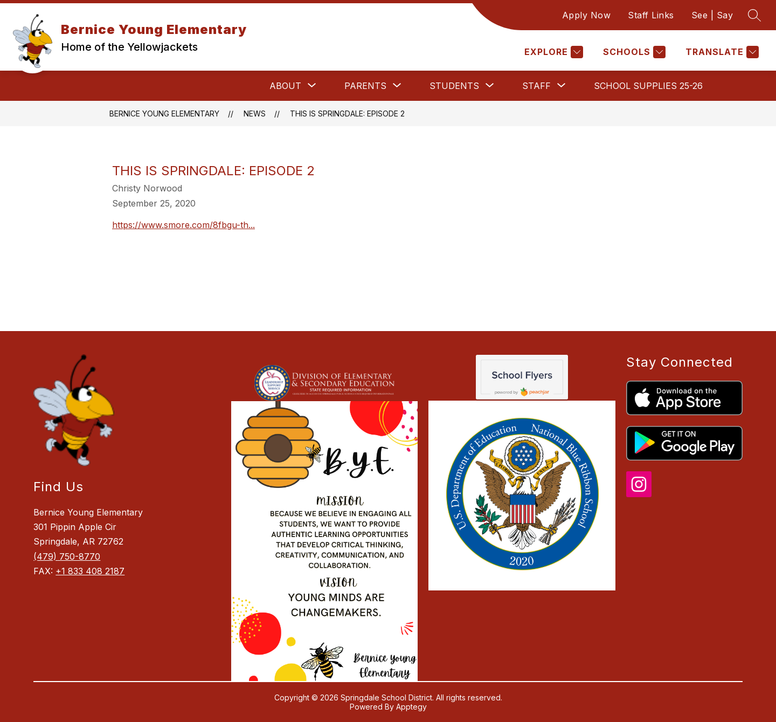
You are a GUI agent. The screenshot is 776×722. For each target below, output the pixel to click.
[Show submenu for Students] (454, 85)
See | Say (712, 15)
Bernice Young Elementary (164, 113)
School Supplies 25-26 (648, 85)
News (255, 113)
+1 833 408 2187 (90, 571)
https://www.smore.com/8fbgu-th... (183, 224)
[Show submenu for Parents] (365, 85)
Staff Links (651, 15)
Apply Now (586, 15)
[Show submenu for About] (285, 85)
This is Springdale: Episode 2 (347, 113)
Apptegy (411, 706)
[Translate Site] (721, 52)
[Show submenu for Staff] (536, 85)
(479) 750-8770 (66, 556)
